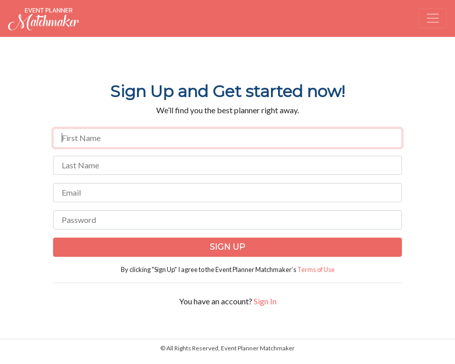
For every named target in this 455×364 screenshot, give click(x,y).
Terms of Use (316, 269)
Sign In (265, 301)
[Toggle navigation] (433, 18)
